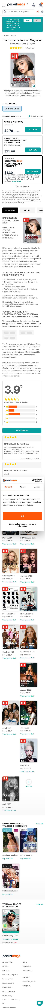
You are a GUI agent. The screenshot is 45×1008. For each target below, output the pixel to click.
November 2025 (27, 614)
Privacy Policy (7, 996)
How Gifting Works (29, 981)
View (4, 544)
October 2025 (8, 652)
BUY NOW (33, 129)
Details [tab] (23, 487)
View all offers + (22, 187)
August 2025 (25, 690)
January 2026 (26, 576)
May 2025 (24, 765)
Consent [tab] (8, 487)
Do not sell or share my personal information (22, 525)
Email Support (27, 970)
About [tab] (36, 487)
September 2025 (27, 652)
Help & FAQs (27, 966)
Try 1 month (32, 171)
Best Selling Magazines (10, 975)
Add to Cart (11, 544)
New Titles (6, 970)
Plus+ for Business (8, 991)
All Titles (5, 966)
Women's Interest (10, 35)
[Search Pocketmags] (4, 12)
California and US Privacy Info (11, 1001)
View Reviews (22, 430)
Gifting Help (27, 986)
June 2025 (24, 728)
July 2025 (6, 728)
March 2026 (7, 538)
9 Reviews (30, 48)
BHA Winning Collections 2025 (28, 538)
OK (22, 516)
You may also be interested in (11, 904)
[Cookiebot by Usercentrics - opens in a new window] (32, 480)
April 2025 (6, 804)
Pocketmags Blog (8, 983)
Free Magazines (7, 979)
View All (39, 824)
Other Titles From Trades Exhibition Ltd (14, 823)
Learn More (16, 181)
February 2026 (8, 576)
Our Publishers (7, 987)
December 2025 (9, 614)
